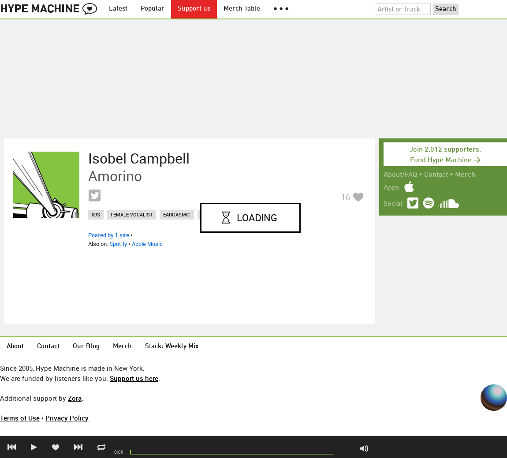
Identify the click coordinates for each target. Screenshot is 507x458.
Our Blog (86, 346)
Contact (436, 175)
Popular (152, 9)
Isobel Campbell (139, 158)
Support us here (134, 378)
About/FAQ (400, 175)
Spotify (118, 244)
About (15, 346)
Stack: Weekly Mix (172, 346)
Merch (465, 175)
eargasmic (176, 214)
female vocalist (132, 214)
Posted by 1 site (108, 235)
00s (96, 214)
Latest (118, 9)
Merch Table (242, 9)
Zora (75, 398)
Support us (194, 9)
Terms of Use (20, 417)
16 (345, 197)
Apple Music (147, 244)
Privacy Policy (67, 417)
